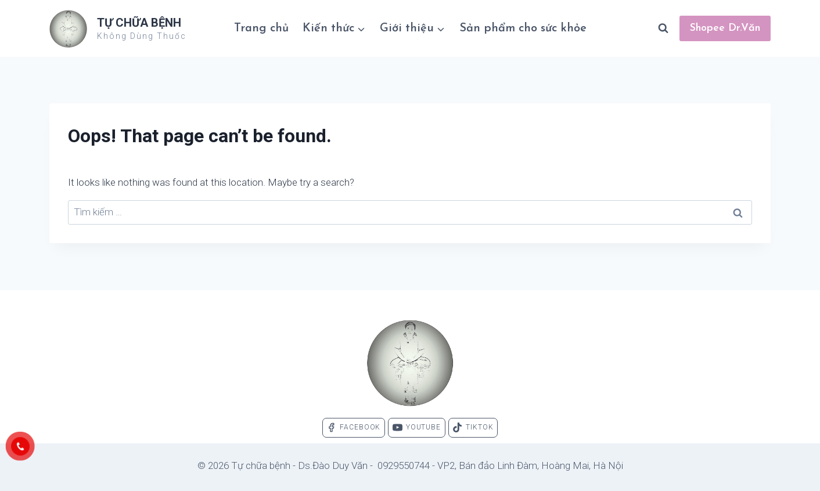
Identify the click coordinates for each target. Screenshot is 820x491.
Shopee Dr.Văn (725, 28)
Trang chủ (261, 28)
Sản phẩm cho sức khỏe (523, 28)
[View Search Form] (663, 28)
